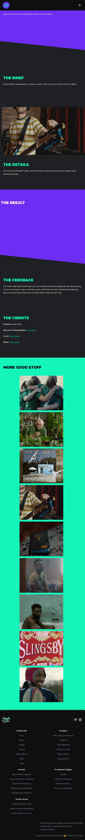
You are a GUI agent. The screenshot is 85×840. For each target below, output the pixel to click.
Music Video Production (21, 784)
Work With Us (21, 754)
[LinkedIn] (80, 719)
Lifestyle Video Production (21, 793)
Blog (22, 763)
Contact (22, 749)
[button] (79, 5)
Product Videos (63, 754)
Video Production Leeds (21, 804)
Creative (63, 774)
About (21, 740)
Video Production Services (63, 735)
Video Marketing (63, 745)
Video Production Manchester (21, 808)
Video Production (63, 784)
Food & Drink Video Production (22, 779)
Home (21, 735)
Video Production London (22, 813)
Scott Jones (31, 330)
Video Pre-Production (63, 779)
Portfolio (21, 745)
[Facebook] (75, 719)
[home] (6, 5)
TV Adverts (63, 740)
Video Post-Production (63, 788)
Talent (21, 759)
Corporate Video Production (22, 788)
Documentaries (63, 759)
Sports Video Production (21, 774)
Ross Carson (15, 336)
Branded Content (63, 749)
